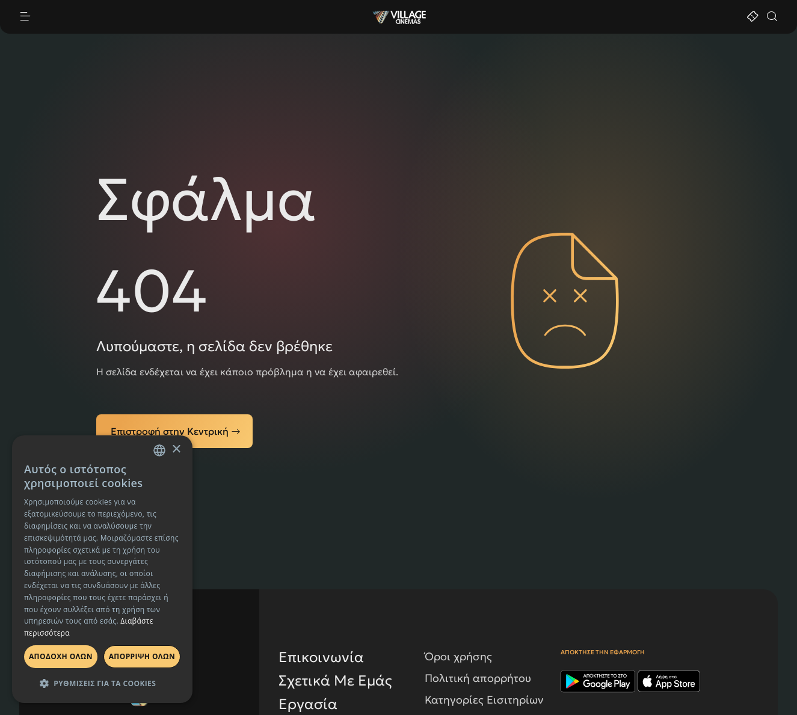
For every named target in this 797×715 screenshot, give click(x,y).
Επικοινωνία (321, 657)
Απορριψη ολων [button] (142, 656)
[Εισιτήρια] (752, 17)
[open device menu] (194, 17)
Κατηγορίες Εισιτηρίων (484, 700)
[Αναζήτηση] (772, 17)
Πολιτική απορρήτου (478, 678)
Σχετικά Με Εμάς (335, 681)
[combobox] (159, 450)
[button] (102, 683)
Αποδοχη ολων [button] (61, 656)
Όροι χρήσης (458, 656)
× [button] (175, 449)
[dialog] (102, 569)
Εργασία (307, 704)
